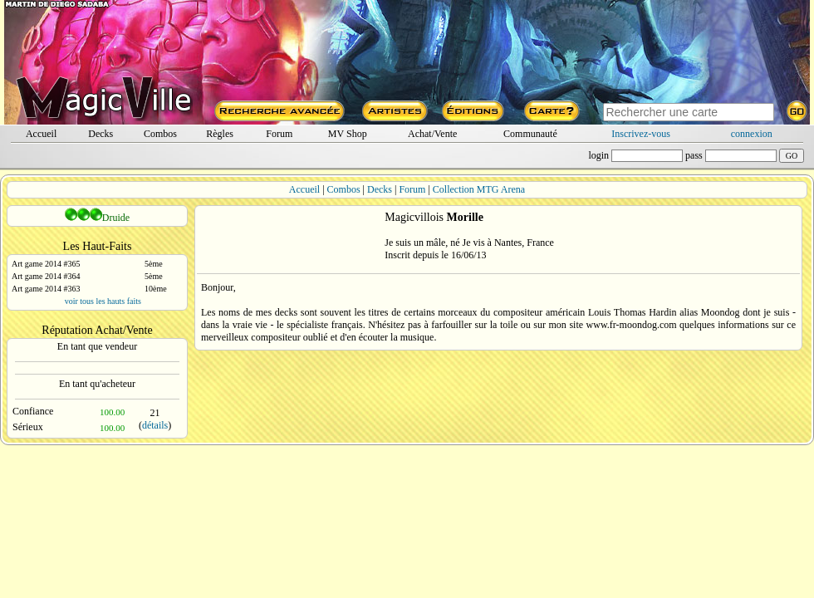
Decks (100, 134)
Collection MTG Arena (479, 189)
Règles (219, 134)
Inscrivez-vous (640, 134)
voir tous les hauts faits (103, 301)
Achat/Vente (432, 134)
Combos (160, 134)
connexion (751, 134)
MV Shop (347, 134)
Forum (279, 134)
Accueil (41, 134)
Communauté (530, 134)
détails (155, 425)
